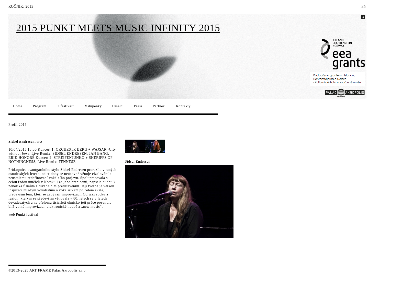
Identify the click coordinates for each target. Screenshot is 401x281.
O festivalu (66, 106)
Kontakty (183, 106)
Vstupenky (93, 106)
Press (138, 106)
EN (363, 6)
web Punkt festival (23, 214)
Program (39, 106)
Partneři (159, 106)
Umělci (118, 106)
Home (18, 106)
